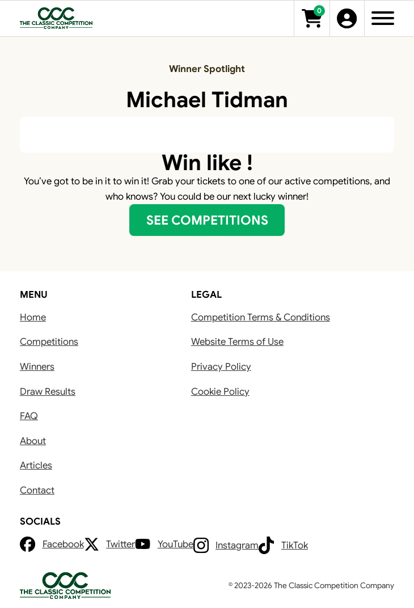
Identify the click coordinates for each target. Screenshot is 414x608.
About (33, 441)
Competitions (49, 342)
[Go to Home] (56, 18)
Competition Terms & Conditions (260, 317)
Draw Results (47, 392)
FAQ (29, 416)
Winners (37, 367)
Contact (37, 490)
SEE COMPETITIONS (207, 220)
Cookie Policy (220, 392)
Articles (36, 465)
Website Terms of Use (237, 342)
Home (33, 317)
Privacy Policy (221, 367)
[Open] (382, 18)
